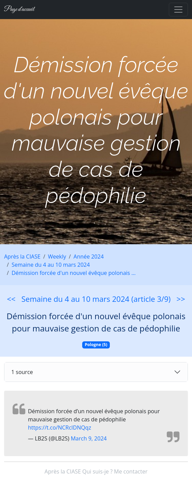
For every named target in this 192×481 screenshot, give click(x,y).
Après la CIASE (22, 256)
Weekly (57, 256)
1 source (22, 372)
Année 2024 (89, 256)
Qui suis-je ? (97, 471)
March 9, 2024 (89, 438)
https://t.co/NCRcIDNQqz (59, 427)
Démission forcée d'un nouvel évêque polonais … (74, 273)
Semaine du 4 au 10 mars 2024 (51, 264)
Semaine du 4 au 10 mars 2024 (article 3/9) (96, 299)
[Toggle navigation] (178, 9)
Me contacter (130, 471)
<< (11, 299)
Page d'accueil (19, 9)
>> (181, 299)
